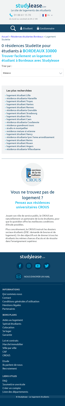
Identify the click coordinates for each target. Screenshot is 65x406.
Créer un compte (12, 387)
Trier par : (7, 66)
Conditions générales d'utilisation (20, 301)
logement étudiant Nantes (19, 104)
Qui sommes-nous (12, 293)
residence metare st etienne (20, 131)
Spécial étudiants (12, 323)
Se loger (7, 331)
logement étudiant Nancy (18, 134)
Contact (6, 297)
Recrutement (10, 368)
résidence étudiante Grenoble (21, 110)
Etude (6, 361)
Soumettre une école (14, 384)
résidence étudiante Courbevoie (22, 122)
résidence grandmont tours (19, 125)
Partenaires (8, 308)
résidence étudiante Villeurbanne (23, 149)
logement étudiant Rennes (19, 107)
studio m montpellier (16, 128)
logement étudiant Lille (18, 95)
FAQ (5, 380)
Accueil (5, 36)
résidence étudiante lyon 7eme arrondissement (29, 137)
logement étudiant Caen (18, 119)
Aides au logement (13, 319)
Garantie (7, 334)
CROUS (6, 355)
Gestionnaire (45, 28)
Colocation (8, 327)
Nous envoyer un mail (32, 276)
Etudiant (26, 28)
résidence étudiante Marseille (21, 98)
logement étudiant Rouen (19, 143)
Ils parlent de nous (13, 364)
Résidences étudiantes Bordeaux (27, 36)
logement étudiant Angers (19, 146)
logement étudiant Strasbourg (21, 113)
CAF (5, 351)
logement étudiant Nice (18, 116)
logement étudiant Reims (18, 140)
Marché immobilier (13, 344)
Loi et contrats (10, 340)
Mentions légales (11, 305)
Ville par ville (9, 347)
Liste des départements (15, 391)
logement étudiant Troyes (19, 101)
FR (47, 15)
